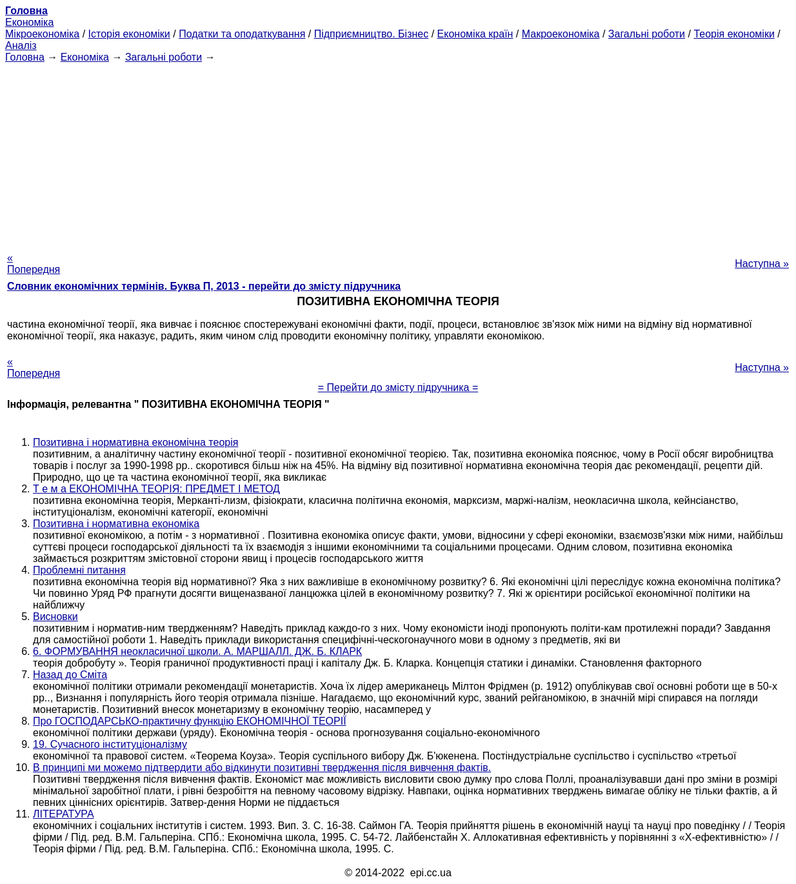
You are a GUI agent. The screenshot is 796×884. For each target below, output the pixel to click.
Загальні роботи (646, 33)
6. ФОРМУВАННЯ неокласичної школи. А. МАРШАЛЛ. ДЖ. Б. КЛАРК (197, 651)
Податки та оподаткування (242, 33)
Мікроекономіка (42, 33)
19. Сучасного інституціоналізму (110, 744)
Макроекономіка (561, 33)
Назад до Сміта (70, 674)
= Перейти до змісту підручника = (398, 387)
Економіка (29, 22)
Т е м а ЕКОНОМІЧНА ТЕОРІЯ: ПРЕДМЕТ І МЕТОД (156, 488)
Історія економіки (129, 33)
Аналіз (21, 45)
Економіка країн (475, 33)
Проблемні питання (79, 570)
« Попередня (33, 263)
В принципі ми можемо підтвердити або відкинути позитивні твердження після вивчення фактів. (262, 767)
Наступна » (762, 263)
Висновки (55, 616)
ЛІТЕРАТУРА (63, 814)
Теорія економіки (733, 33)
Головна (25, 57)
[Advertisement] (398, 153)
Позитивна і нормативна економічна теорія (135, 442)
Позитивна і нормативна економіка (116, 523)
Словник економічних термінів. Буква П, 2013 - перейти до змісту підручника (204, 286)
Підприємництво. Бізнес (371, 33)
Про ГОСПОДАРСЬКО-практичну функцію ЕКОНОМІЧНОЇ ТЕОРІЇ (189, 721)
